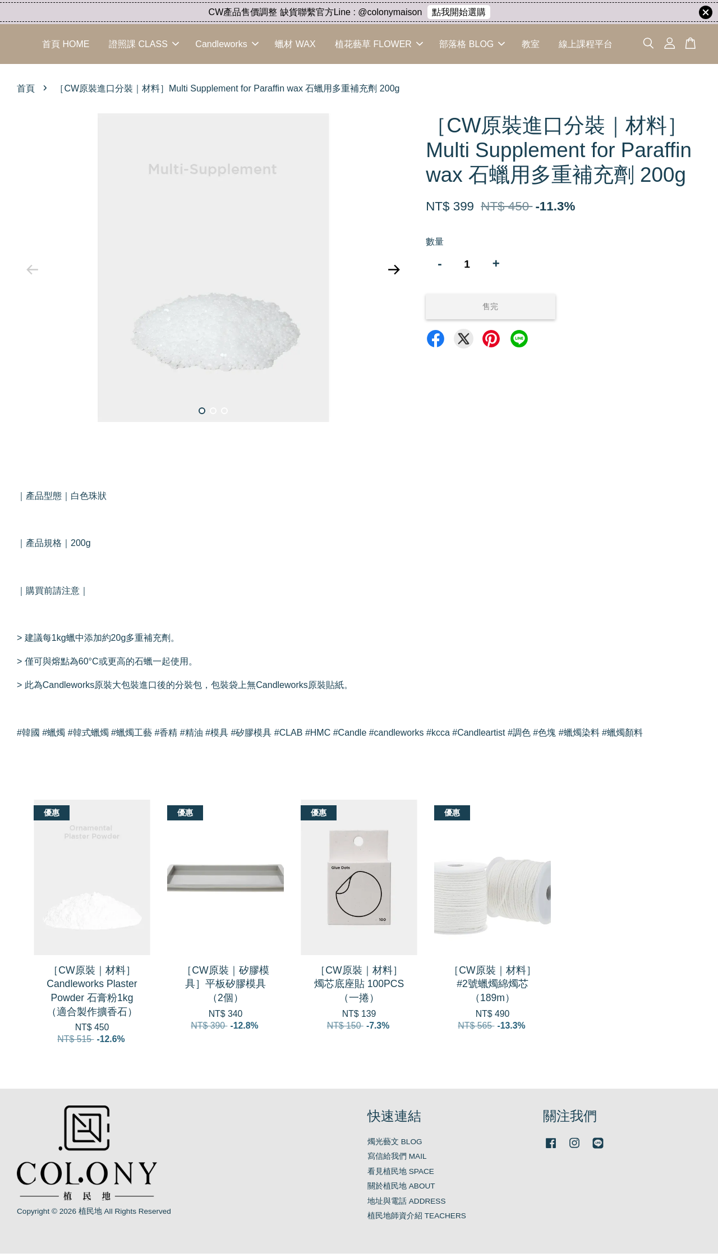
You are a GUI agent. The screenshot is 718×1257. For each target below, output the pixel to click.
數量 (435, 245)
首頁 (26, 92)
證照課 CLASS (144, 46)
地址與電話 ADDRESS (406, 1204)
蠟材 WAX (295, 46)
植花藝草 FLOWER (379, 46)
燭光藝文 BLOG (394, 1145)
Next (394, 273)
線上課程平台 (586, 46)
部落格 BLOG (472, 46)
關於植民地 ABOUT (401, 1189)
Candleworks (226, 46)
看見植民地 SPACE (400, 1175)
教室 (531, 46)
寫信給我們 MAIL (397, 1159)
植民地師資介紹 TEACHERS (416, 1219)
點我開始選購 (459, 12)
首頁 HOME (65, 46)
